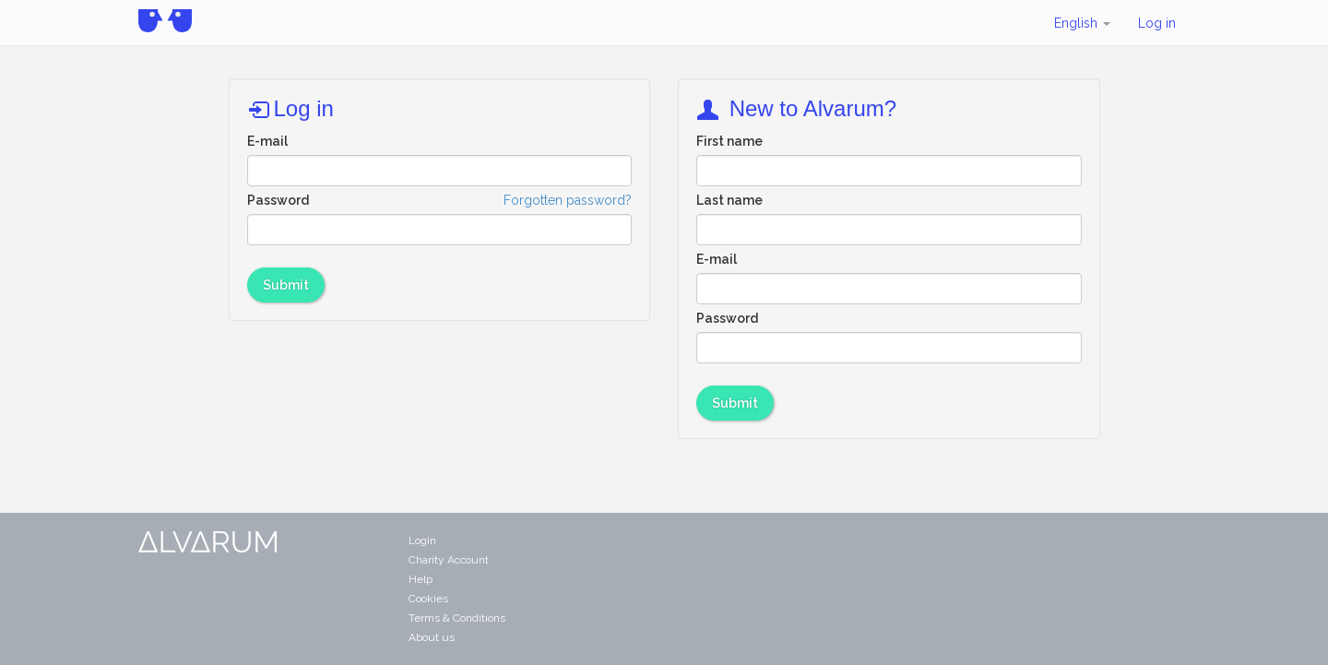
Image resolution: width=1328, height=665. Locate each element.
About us (432, 637)
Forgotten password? (568, 200)
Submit (286, 285)
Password (278, 200)
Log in (1157, 23)
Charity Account (449, 559)
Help (421, 579)
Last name (729, 200)
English (1082, 23)
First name (729, 141)
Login (422, 540)
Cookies (428, 598)
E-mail (267, 141)
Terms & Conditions (457, 618)
